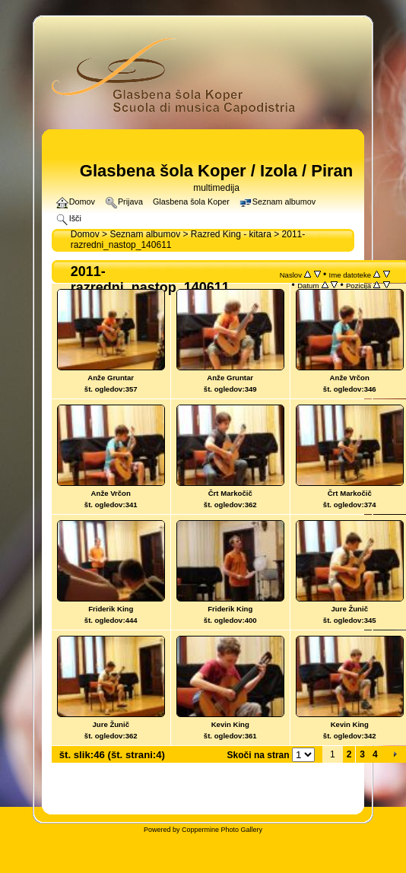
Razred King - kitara (231, 234)
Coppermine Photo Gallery (222, 829)
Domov (85, 234)
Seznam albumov (144, 234)
